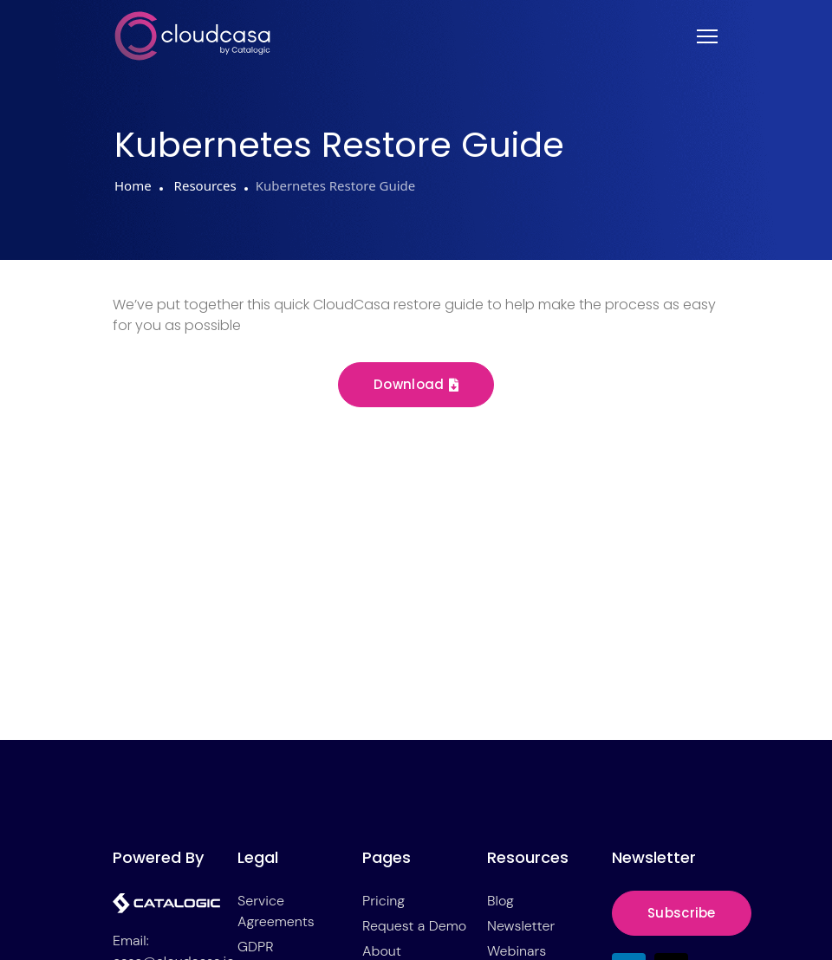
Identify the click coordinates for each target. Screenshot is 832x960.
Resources (204, 185)
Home (133, 185)
